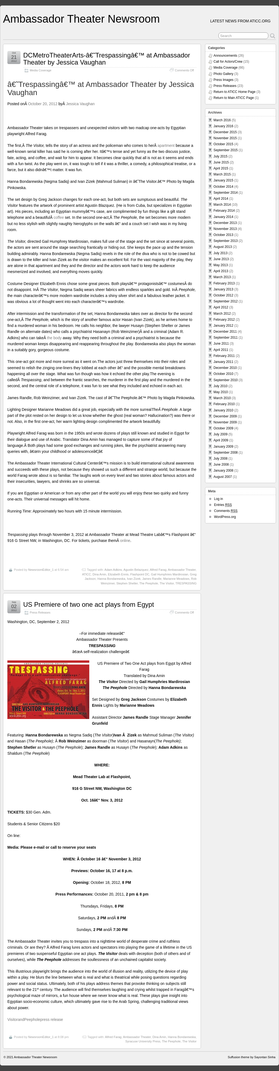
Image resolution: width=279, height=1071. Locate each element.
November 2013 (225, 229)
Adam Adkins (113, 569)
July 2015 (220, 156)
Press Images (223, 80)
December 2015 (225, 132)
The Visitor (167, 583)
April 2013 (220, 271)
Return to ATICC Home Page (234, 92)
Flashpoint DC (139, 574)
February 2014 (224, 211)
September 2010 (225, 380)
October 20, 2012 (42, 104)
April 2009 (220, 440)
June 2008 (221, 464)
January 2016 (223, 126)
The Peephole (148, 583)
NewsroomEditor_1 (41, 569)
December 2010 (225, 368)
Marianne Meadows (176, 578)
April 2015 (220, 168)
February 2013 (224, 283)
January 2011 (223, 362)
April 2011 (220, 350)
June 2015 (221, 162)
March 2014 (222, 205)
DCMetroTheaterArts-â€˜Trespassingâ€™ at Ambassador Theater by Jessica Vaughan (106, 58)
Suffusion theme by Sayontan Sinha (251, 1057)
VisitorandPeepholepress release (35, 1019)
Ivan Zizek (134, 578)
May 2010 (220, 392)
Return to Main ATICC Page (233, 98)
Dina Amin (99, 574)
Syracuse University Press (142, 1041)
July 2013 (220, 253)
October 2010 (223, 374)
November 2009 (225, 422)
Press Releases (40, 612)
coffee (59, 217)
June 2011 (221, 343)
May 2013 (220, 265)
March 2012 (222, 313)
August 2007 (222, 477)
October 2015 (223, 144)
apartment (166, 145)
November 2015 (225, 138)
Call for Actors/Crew (227, 61)
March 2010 (222, 398)
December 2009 (225, 416)
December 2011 (225, 331)
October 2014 (223, 187)
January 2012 (223, 325)
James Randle (151, 578)
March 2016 (222, 120)
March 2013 (222, 277)
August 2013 (222, 247)
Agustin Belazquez (135, 569)
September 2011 (225, 337)
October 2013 (223, 235)
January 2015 (223, 180)
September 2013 (225, 241)
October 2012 (223, 295)
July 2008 (220, 458)
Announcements (225, 55)
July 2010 (220, 386)
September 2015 (225, 150)
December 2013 (225, 223)
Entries (223, 505)
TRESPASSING (186, 583)
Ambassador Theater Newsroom (81, 19)
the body (54, 338)
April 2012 (220, 307)
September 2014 (225, 193)
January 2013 (223, 289)
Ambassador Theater (182, 569)
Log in (218, 499)
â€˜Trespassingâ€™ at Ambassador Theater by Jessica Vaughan (100, 88)
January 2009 (223, 446)
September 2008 (225, 452)
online (125, 540)
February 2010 (224, 404)
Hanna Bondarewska (111, 578)
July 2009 (220, 434)
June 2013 (221, 259)
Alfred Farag (158, 569)
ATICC (86, 574)
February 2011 (224, 356)
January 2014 (223, 217)
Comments (226, 511)
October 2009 (223, 428)
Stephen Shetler (127, 583)
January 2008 (223, 470)
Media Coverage (40, 70)
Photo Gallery (223, 74)
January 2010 (223, 410)
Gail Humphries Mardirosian (169, 574)
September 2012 (225, 301)
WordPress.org (225, 517)
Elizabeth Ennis (118, 574)
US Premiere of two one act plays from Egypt (88, 604)
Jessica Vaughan (80, 104)
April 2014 (220, 199)
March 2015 (222, 174)
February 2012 (224, 319)
